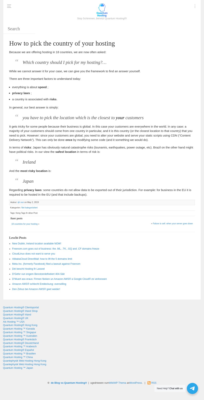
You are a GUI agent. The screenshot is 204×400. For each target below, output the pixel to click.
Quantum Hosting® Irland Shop (20, 311)
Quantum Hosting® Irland (17, 314)
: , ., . (55, 248)
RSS (154, 382)
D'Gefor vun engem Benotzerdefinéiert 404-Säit (38, 274)
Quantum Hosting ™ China (18, 357)
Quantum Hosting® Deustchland (21, 343)
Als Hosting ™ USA (14, 321)
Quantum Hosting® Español (18, 350)
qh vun (21, 202)
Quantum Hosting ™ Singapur (19, 332)
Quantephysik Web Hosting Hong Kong (24, 360)
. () (46, 263)
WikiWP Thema (117, 382)
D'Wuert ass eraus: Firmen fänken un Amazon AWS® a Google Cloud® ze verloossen (59, 279)
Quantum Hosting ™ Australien (20, 336)
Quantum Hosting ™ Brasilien (19, 353)
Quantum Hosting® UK (15, 318)
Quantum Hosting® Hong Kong (20, 325)
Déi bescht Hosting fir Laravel (28, 268)
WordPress (135, 382)
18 (24, 224)
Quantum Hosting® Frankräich (20, 339)
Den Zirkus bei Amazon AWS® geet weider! (36, 289)
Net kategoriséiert (29, 208)
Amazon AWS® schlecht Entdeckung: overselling (39, 284)
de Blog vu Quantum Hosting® (69, 382)
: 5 (42, 259)
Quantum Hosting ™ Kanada (19, 328)
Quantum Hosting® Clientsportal (21, 307)
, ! (36, 243)
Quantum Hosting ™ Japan (18, 368)
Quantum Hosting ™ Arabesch (20, 346)
